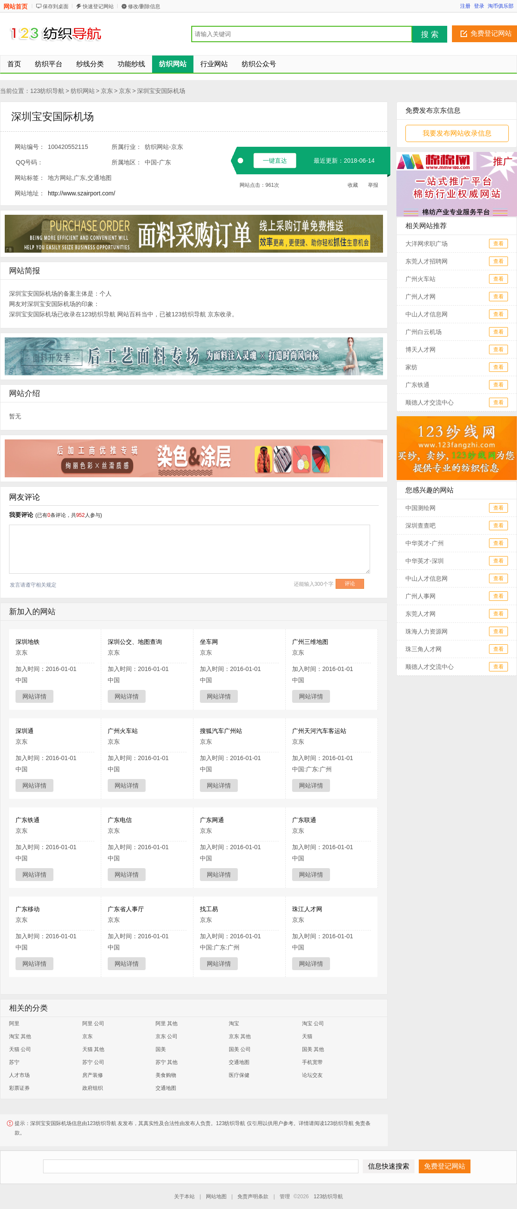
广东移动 (28, 909)
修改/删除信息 (144, 6)
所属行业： (127, 146)
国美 (161, 1049)
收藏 (353, 185)
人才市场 (19, 1075)
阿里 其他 (167, 1023)
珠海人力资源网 (426, 631)
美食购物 (166, 1075)
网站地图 (216, 1197)
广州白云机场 (423, 331)
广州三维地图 (310, 641)
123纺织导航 (47, 90)
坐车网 (209, 641)
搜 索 (430, 34)
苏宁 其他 (167, 1062)
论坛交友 (312, 1075)
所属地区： (127, 162)
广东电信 (120, 819)
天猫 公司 (20, 1049)
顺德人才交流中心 (429, 402)
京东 (107, 90)
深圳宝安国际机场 (161, 90)
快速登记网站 (98, 6)
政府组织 (92, 1088)
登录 (479, 6)
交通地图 (239, 1062)
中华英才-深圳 (424, 560)
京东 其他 (240, 1036)
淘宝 (234, 1023)
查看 (498, 244)
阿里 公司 (93, 1023)
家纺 (411, 367)
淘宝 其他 (20, 1036)
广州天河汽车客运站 (319, 730)
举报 (373, 185)
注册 (465, 6)
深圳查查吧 (420, 525)
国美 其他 (313, 1049)
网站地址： (30, 193)
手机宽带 (312, 1062)
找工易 (209, 909)
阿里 (14, 1023)
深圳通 (25, 730)
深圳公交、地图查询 (135, 641)
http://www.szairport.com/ (81, 193)
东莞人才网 (420, 613)
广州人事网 (420, 596)
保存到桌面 (56, 6)
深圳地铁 (28, 641)
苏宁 (14, 1062)
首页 (14, 64)
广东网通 (212, 819)
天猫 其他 (93, 1049)
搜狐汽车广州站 (221, 730)
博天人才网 (420, 349)
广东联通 (304, 819)
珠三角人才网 (423, 649)
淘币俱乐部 (501, 6)
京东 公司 (167, 1036)
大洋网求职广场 (426, 243)
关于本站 (184, 1197)
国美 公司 (240, 1049)
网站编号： (30, 146)
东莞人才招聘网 (426, 261)
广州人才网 (420, 296)
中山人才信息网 (426, 314)
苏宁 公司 (93, 1062)
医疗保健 (239, 1075)
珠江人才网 (307, 909)
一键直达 (275, 160)
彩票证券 (19, 1088)
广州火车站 (123, 730)
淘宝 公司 (313, 1023)
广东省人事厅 (126, 909)
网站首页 (15, 6)
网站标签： (30, 177)
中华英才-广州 (424, 543)
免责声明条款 (252, 1197)
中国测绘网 (420, 507)
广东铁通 (28, 819)
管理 (285, 1197)
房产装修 (92, 1075)
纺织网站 (83, 90)
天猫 (307, 1036)
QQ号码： (30, 162)
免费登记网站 (491, 33)
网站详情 (34, 696)
